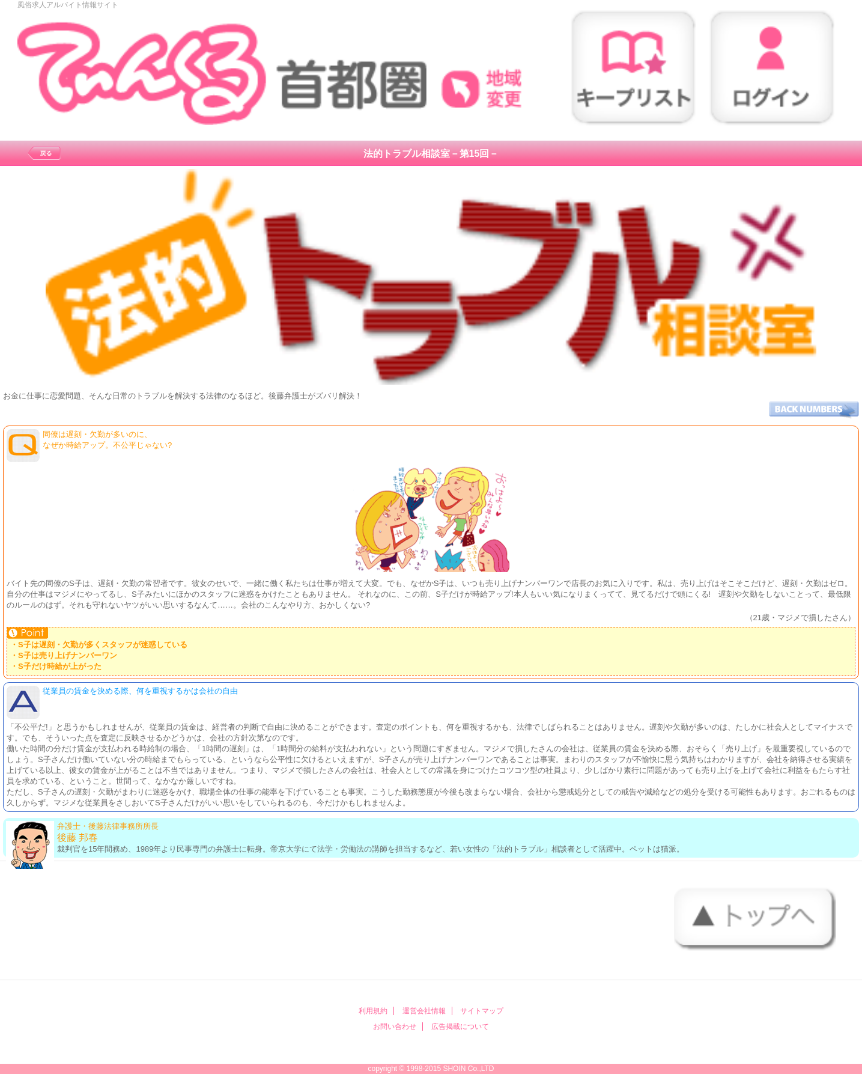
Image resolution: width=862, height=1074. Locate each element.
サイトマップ (481, 1011)
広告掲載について (460, 1026)
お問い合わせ (394, 1026)
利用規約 (373, 1011)
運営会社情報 (424, 1011)
